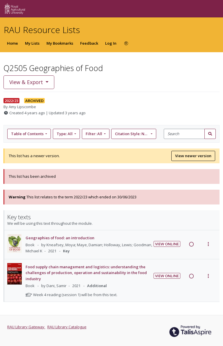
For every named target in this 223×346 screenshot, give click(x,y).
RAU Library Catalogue (67, 326)
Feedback (89, 43)
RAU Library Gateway (26, 326)
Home (12, 43)
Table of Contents (27, 133)
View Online (167, 244)
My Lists (32, 43)
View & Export (26, 82)
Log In (110, 43)
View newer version (193, 155)
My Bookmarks (59, 43)
